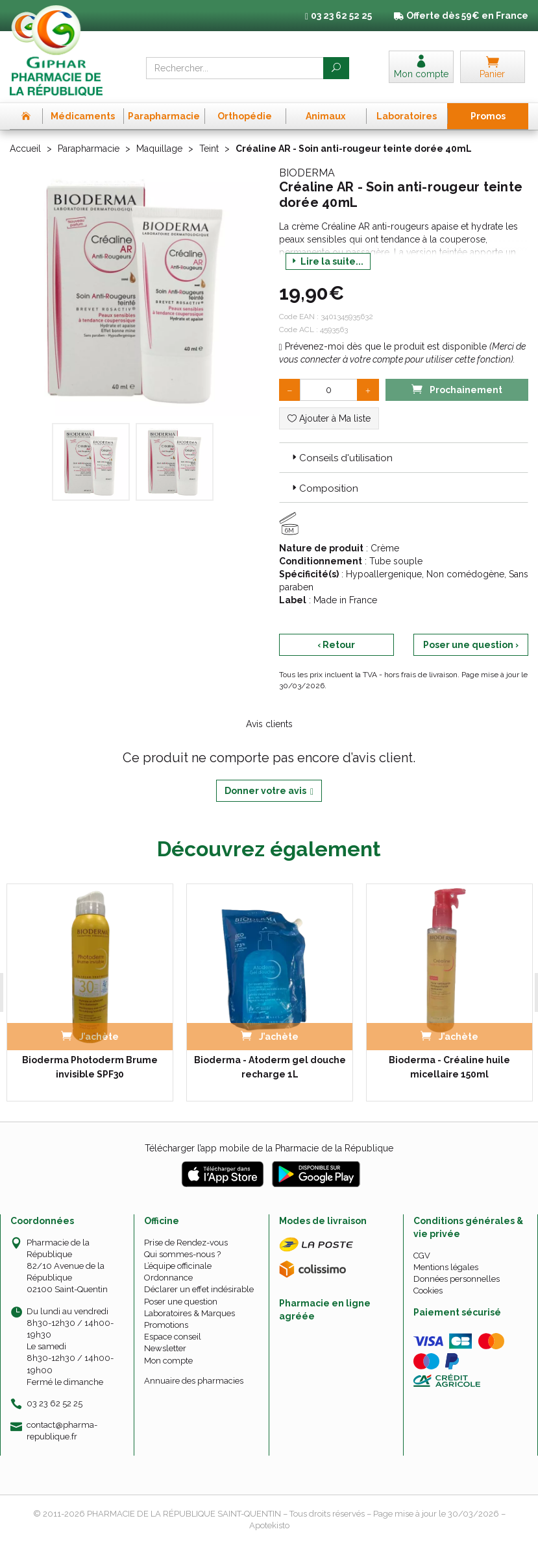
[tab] (404, 457)
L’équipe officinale (178, 1266)
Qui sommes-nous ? (182, 1254)
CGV (421, 1255)
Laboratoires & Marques (189, 1313)
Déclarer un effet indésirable (199, 1289)
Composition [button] (323, 488)
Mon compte (168, 1360)
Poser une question (180, 1301)
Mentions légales (445, 1267)
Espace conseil (172, 1336)
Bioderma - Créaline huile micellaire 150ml (448, 1066)
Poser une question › (471, 645)
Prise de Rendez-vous (186, 1242)
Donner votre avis (269, 791)
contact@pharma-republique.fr (62, 1430)
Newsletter (165, 1348)
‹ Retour (336, 645)
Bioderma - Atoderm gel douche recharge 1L (269, 1066)
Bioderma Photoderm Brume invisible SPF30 (89, 1066)
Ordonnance (168, 1277)
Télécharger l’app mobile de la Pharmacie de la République (269, 1147)
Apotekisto (269, 1525)
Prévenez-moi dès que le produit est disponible (383, 346)
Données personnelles (456, 1279)
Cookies (428, 1290)
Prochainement (456, 389)
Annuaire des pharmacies (193, 1380)
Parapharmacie (88, 148)
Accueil (25, 148)
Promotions (166, 1325)
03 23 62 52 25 (54, 1403)
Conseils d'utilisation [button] (341, 458)
